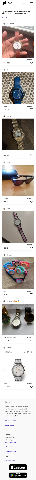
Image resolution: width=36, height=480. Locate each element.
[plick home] (7, 3)
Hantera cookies (10, 420)
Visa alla (5, 18)
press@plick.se (10, 461)
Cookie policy (9, 425)
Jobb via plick (9, 447)
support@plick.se (11, 442)
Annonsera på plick (11, 451)
